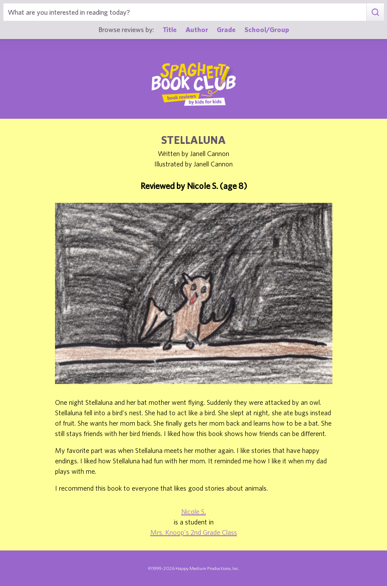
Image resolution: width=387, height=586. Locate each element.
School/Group (266, 29)
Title (170, 29)
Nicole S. (193, 511)
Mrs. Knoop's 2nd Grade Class (193, 532)
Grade (226, 29)
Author (196, 29)
